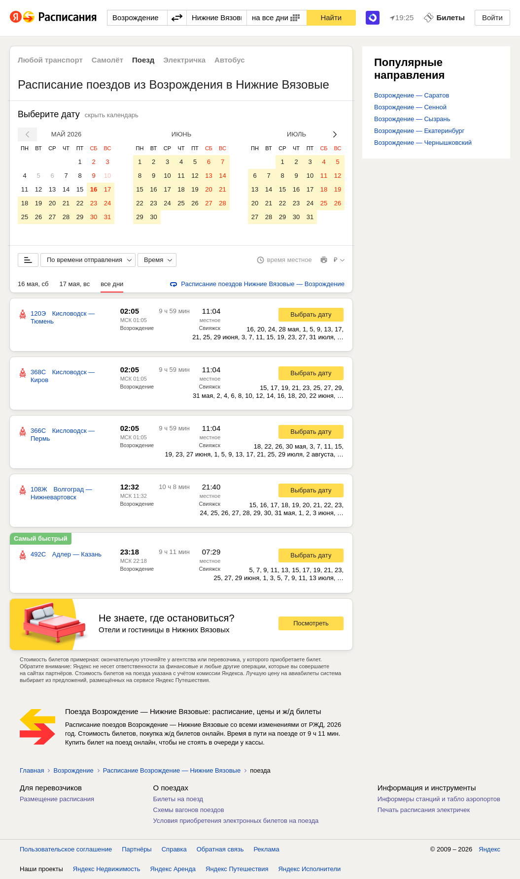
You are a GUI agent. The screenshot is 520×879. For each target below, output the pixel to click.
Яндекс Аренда (173, 869)
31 (107, 217)
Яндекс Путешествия (237, 869)
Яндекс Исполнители (309, 869)
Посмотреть (311, 623)
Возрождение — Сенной (410, 107)
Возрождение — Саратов (411, 95)
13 (52, 189)
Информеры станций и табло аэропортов (439, 799)
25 (24, 217)
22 (79, 203)
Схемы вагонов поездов (188, 810)
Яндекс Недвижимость (106, 869)
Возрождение (137, 328)
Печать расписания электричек (424, 810)
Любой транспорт (50, 60)
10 (107, 175)
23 (93, 203)
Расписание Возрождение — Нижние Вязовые (172, 770)
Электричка (184, 60)
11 (24, 189)
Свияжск (210, 328)
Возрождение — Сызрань (412, 119)
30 (93, 217)
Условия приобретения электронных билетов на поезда (236, 820)
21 (66, 203)
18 (24, 203)
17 (107, 189)
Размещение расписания (57, 799)
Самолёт (107, 60)
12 (38, 189)
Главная (32, 770)
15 (79, 189)
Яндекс (489, 849)
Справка (174, 849)
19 (38, 203)
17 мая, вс (74, 284)
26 (38, 217)
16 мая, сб (33, 284)
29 (79, 217)
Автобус (229, 60)
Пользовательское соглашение (66, 849)
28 (66, 217)
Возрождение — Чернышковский (423, 142)
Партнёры (136, 849)
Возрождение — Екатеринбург (419, 130)
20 (52, 203)
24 (107, 203)
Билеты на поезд (178, 799)
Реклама (266, 849)
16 (93, 189)
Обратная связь (220, 849)
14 (66, 189)
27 (52, 217)
